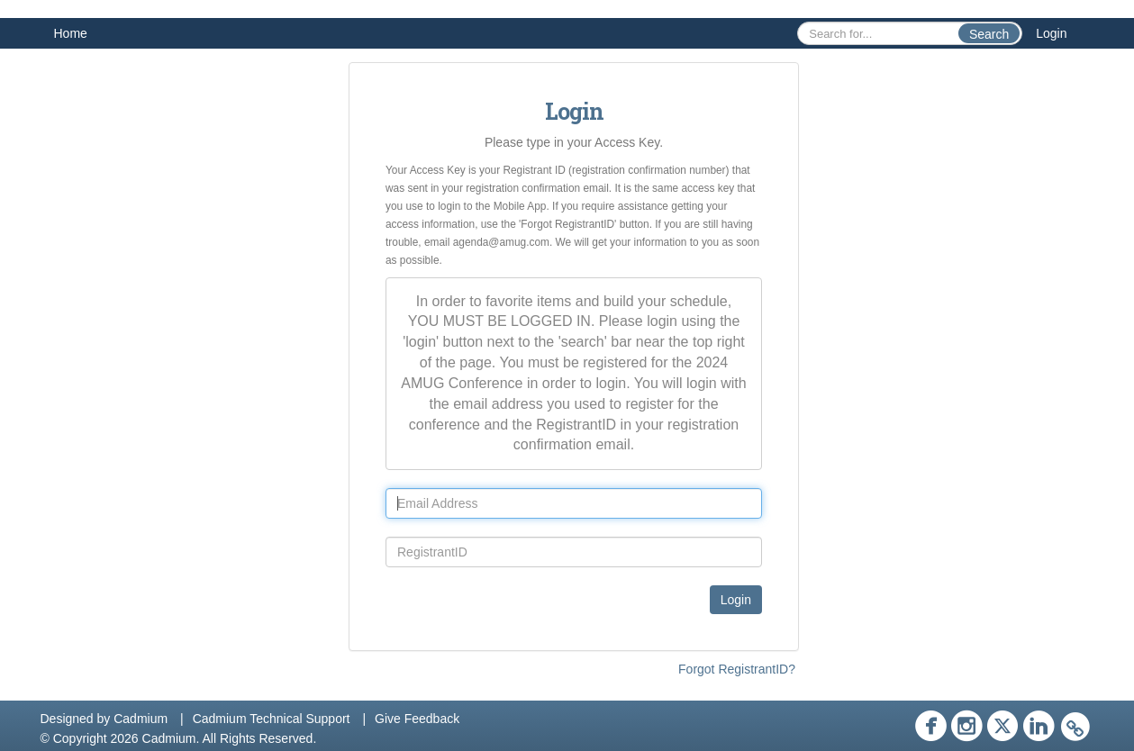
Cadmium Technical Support (271, 718)
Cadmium (140, 718)
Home (70, 33)
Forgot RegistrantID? (736, 669)
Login (1051, 33)
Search (989, 34)
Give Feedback (417, 718)
